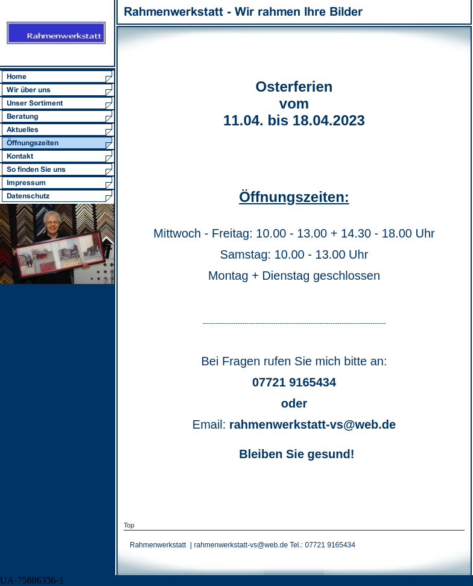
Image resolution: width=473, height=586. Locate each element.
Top (129, 525)
